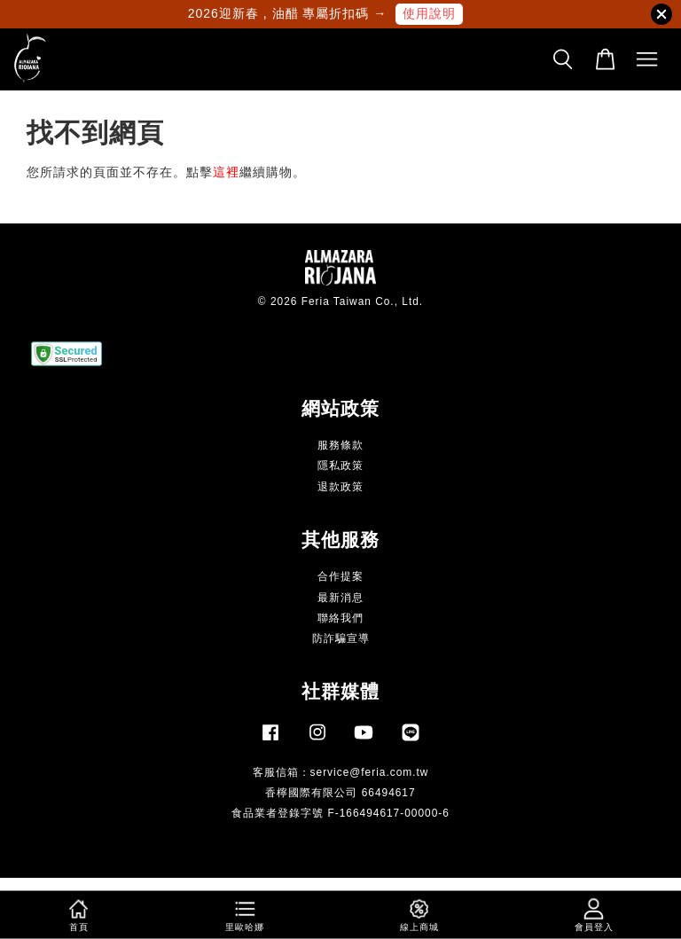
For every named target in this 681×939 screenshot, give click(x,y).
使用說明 (429, 13)
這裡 (226, 172)
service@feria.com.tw (369, 772)
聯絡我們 (340, 618)
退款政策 (340, 487)
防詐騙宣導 (341, 638)
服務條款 (340, 445)
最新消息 (340, 597)
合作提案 (340, 576)
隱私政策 (340, 465)
